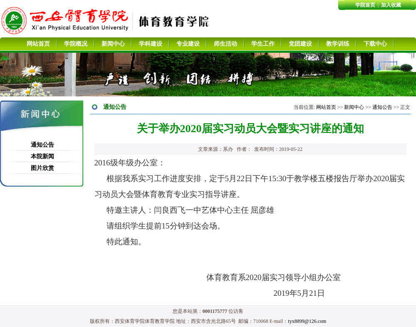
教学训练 (337, 44)
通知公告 (42, 145)
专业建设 (188, 44)
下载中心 (375, 44)
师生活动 (225, 44)
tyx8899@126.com (307, 321)
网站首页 (38, 44)
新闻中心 (113, 44)
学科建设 (150, 44)
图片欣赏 (42, 168)
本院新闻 (42, 156)
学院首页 (365, 5)
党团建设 (300, 44)
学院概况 (75, 44)
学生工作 (263, 44)
